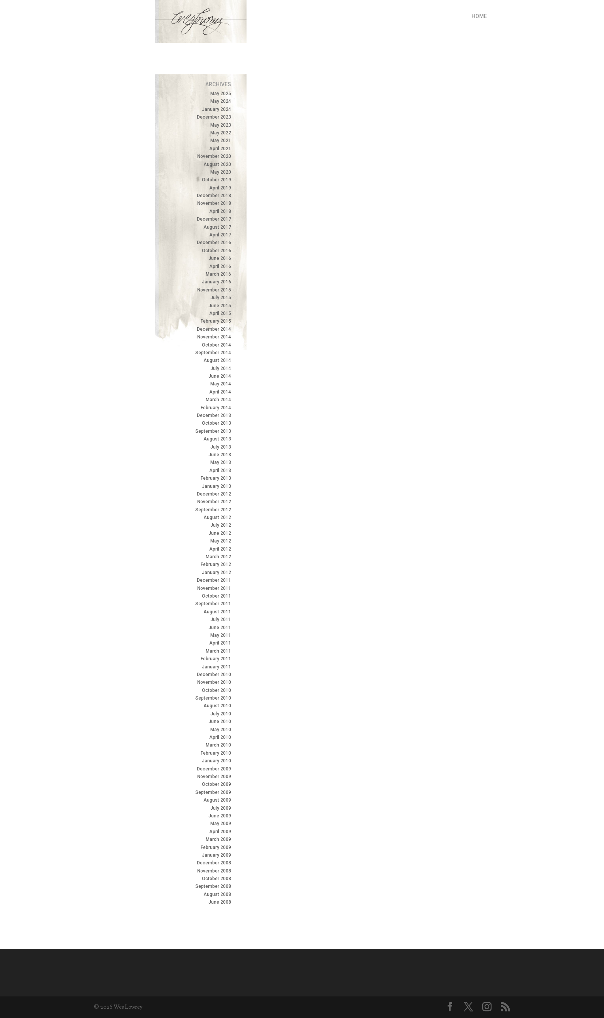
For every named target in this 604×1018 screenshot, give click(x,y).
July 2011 (220, 619)
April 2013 (220, 470)
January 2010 (216, 761)
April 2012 (220, 549)
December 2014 (214, 329)
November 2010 (214, 682)
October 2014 (216, 345)
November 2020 (214, 156)
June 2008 (219, 902)
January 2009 (216, 855)
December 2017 (214, 219)
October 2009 (216, 784)
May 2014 (220, 384)
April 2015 (220, 313)
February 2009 (216, 847)
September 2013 (213, 431)
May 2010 (220, 729)
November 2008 (214, 871)
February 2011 (216, 658)
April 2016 (220, 266)
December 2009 (214, 769)
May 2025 (220, 93)
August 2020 (217, 164)
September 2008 (213, 886)
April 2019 (220, 188)
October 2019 (216, 180)
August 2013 (217, 439)
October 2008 (216, 878)
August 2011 (217, 611)
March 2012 (218, 556)
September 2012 (213, 509)
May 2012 (220, 541)
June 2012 (219, 533)
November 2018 (214, 203)
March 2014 (218, 399)
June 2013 (219, 454)
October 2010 (216, 690)
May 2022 (220, 133)
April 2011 (220, 643)
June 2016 (219, 258)
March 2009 (218, 839)
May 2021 (220, 140)
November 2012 (214, 501)
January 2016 (216, 282)
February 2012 (216, 564)
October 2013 (216, 423)
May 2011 (220, 635)
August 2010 (217, 705)
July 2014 (220, 368)
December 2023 (214, 117)
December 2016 (214, 242)
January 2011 (216, 667)
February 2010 (216, 753)
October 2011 (216, 596)
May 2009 (220, 823)
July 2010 (220, 714)
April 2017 (220, 235)
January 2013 (216, 486)
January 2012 (216, 572)
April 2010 (220, 737)
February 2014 (216, 407)
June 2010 (219, 721)
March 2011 (218, 651)
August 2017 (217, 227)
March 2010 (218, 745)
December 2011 (214, 580)
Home (479, 16)
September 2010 (213, 698)
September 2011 (213, 603)
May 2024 (220, 101)
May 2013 (220, 462)
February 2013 (216, 478)
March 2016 (218, 274)
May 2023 (220, 125)
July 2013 (220, 447)
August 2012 (217, 517)
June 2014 (219, 376)
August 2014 (217, 360)
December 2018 (214, 195)
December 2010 (214, 674)
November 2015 (214, 290)
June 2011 (219, 627)
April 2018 (220, 211)
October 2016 (216, 250)
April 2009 (220, 831)
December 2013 (214, 415)
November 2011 (214, 588)
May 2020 (220, 172)
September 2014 (213, 352)
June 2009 (219, 816)
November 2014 (214, 337)
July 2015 (220, 297)
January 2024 (216, 109)
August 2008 (217, 894)
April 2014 (220, 392)
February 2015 (216, 321)
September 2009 (213, 792)
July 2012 (220, 525)
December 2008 (214, 863)
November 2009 (214, 776)
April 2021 (220, 148)
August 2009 (217, 800)
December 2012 (214, 494)
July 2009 (220, 808)
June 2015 (219, 305)
